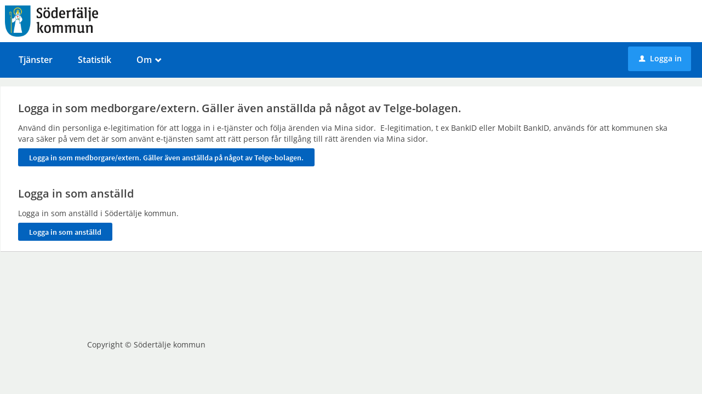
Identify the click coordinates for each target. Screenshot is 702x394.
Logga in (660, 58)
